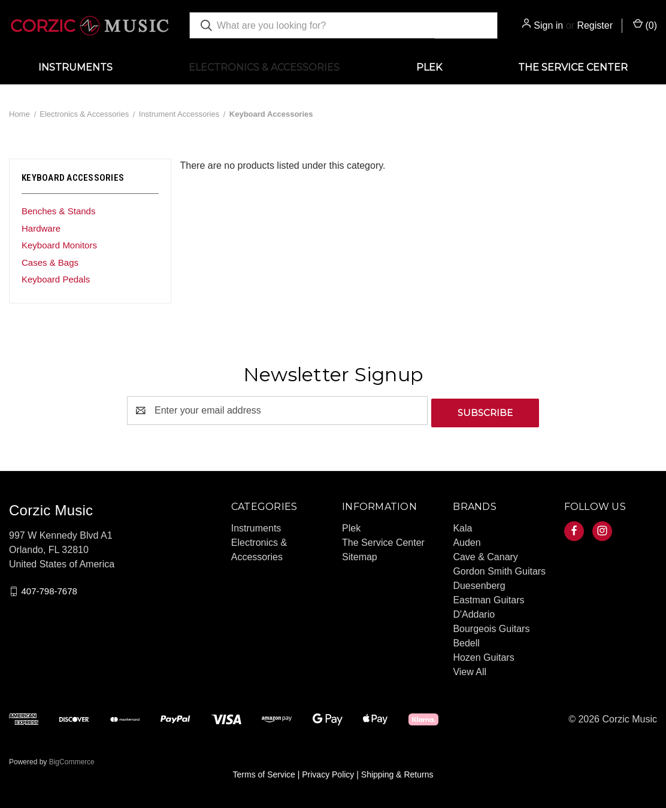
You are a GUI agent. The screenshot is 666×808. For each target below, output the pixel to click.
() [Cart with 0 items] (645, 25)
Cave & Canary (485, 554)
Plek (429, 67)
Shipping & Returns (397, 772)
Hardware (41, 228)
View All (469, 669)
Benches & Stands (58, 211)
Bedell (466, 641)
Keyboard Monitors (59, 245)
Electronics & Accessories (264, 67)
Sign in (548, 25)
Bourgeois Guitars (491, 626)
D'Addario (474, 612)
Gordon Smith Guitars (499, 569)
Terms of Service (264, 772)
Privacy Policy (328, 772)
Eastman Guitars (488, 598)
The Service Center (573, 67)
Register (595, 25)
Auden (466, 540)
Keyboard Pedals (56, 279)
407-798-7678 (49, 588)
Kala (462, 526)
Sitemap (359, 554)
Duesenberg (479, 583)
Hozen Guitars (483, 655)
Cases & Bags (50, 262)
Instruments (75, 67)
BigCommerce (72, 759)
